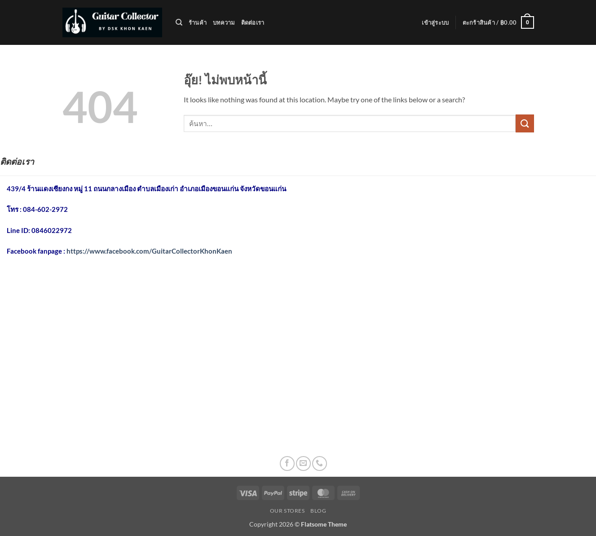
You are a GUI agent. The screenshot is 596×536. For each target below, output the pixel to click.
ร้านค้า (198, 22)
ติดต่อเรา (253, 22)
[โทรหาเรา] (319, 463)
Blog (318, 510)
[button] (435, 22)
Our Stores (287, 510)
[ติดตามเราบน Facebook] (287, 463)
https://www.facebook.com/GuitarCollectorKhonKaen (149, 251)
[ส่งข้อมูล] (525, 123)
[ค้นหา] (179, 22)
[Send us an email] (303, 463)
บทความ (224, 22)
